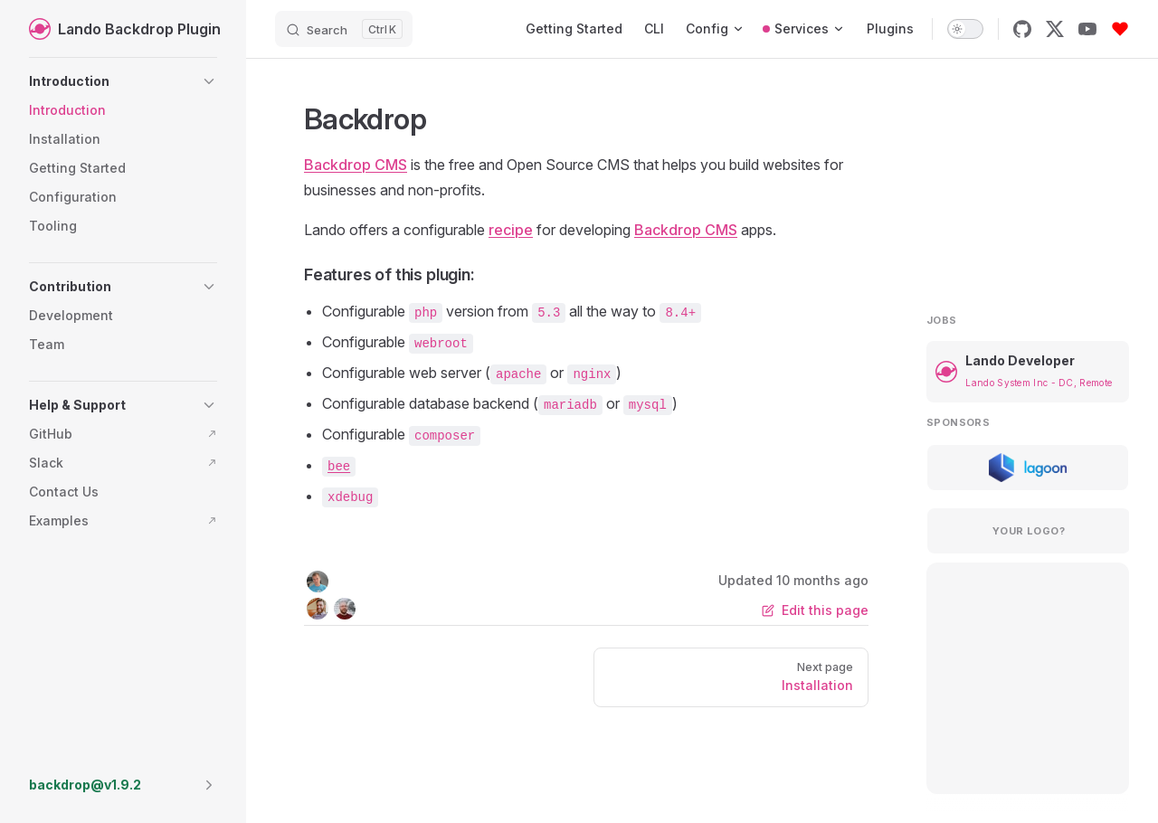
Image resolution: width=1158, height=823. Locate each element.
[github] (1022, 29)
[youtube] (1087, 29)
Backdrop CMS (355, 165)
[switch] (965, 29)
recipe (511, 230)
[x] (1055, 29)
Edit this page (815, 610)
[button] (123, 81)
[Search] (344, 29)
